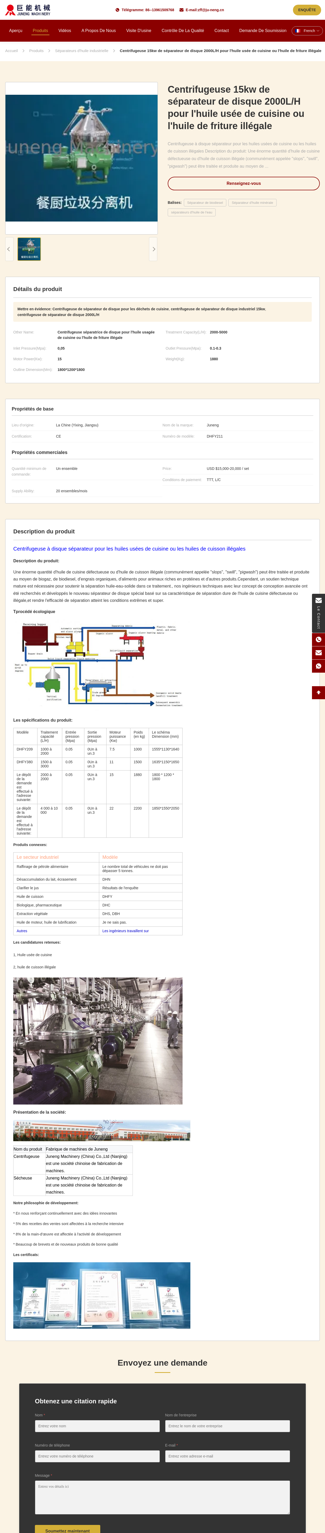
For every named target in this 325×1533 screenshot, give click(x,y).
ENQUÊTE (307, 10)
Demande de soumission (262, 30)
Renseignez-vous (244, 183)
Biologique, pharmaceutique (39, 905)
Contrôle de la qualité (183, 30)
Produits (40, 30)
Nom (40, 1415)
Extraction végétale (32, 914)
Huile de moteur (29, 922)
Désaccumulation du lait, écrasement (47, 879)
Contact (222, 30)
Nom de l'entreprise (181, 1415)
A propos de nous (99, 30)
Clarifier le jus (28, 888)
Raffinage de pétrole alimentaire (42, 867)
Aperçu (15, 30)
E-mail (171, 1445)
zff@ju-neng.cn (211, 10)
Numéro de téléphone (52, 1445)
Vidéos (64, 30)
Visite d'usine (138, 30)
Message (43, 1475)
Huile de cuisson (30, 896)
